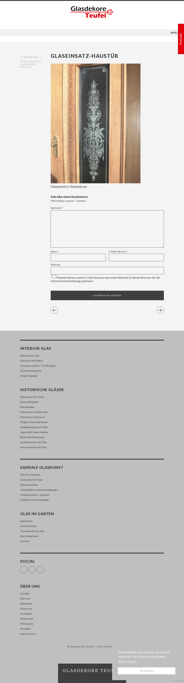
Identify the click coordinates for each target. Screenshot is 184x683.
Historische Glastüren (32, 417)
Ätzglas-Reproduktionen (34, 422)
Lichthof (24, 541)
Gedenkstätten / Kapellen (35, 494)
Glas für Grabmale (30, 474)
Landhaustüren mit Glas (33, 442)
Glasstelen (26, 520)
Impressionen (28, 633)
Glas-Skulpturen (29, 536)
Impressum (110, 646)
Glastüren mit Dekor (31, 360)
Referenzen (26, 618)
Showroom (26, 608)
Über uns (25, 598)
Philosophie (26, 623)
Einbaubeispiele (29, 484)
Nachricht (57, 207)
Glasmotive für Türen (32, 396)
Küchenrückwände (30, 370)
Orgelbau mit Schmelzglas (34, 499)
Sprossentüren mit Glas (33, 447)
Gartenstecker (28, 526)
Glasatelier (26, 603)
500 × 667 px (31, 61)
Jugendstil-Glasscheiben (34, 432)
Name (55, 251)
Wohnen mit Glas (30, 355)
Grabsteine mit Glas (31, 479)
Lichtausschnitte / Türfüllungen (38, 365)
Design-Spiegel (28, 375)
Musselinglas (27, 406)
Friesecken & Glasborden (34, 411)
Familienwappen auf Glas (34, 427)
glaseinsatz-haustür (28, 65)
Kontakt (24, 593)
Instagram (35, 568)
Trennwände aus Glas (32, 531)
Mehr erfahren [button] (127, 661)
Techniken (26, 613)
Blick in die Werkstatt (32, 437)
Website (55, 264)
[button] (174, 32)
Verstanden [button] (147, 670)
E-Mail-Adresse (118, 251)
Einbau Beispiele (29, 401)
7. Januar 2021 (29, 57)
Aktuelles (25, 628)
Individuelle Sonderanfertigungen (39, 489)
